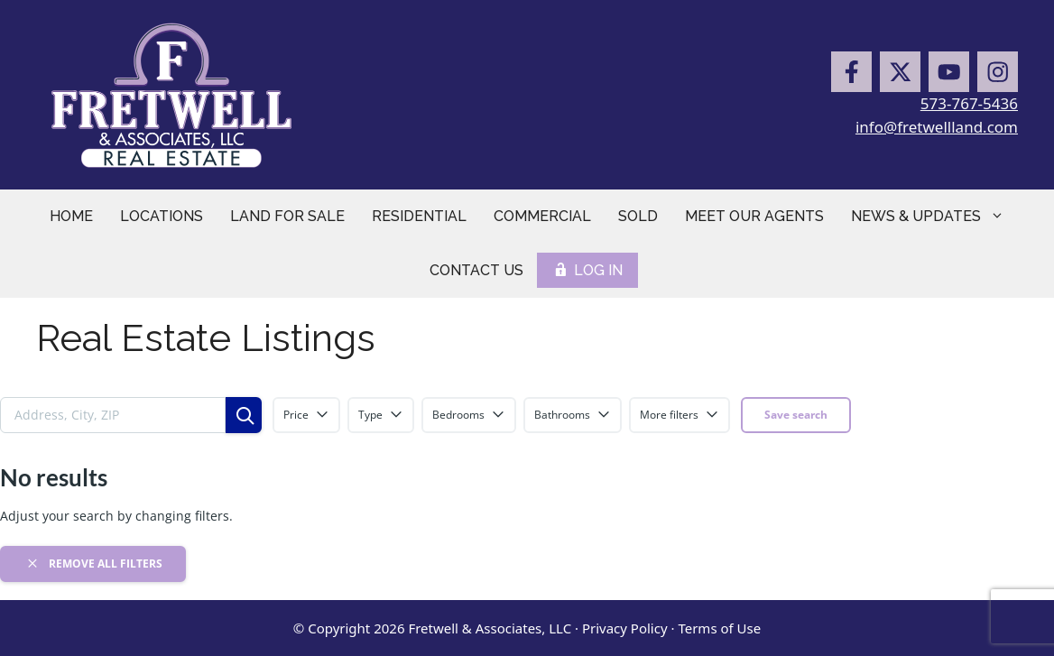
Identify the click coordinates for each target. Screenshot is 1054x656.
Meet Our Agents (754, 216)
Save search (795, 414)
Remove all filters (93, 563)
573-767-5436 (969, 103)
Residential (419, 216)
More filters (679, 414)
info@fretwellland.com (936, 126)
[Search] (244, 415)
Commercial (542, 216)
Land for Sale (287, 216)
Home (71, 216)
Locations (161, 216)
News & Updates (934, 216)
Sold (638, 216)
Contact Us (476, 270)
